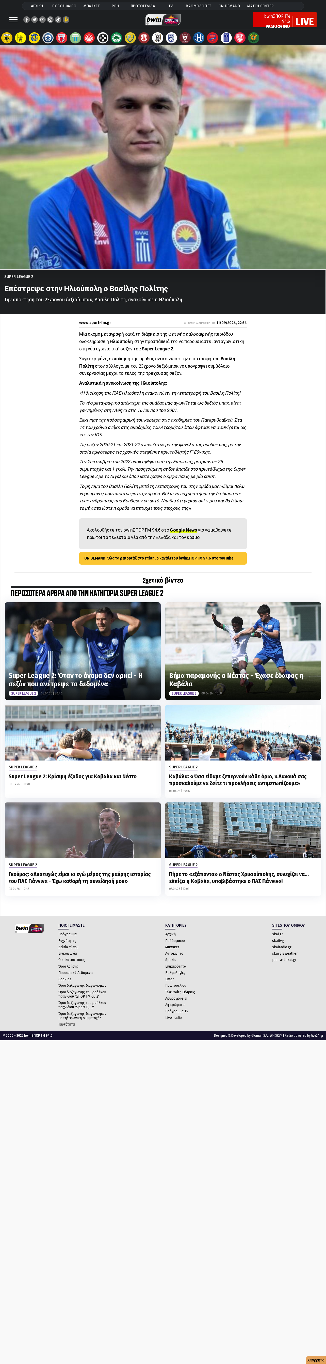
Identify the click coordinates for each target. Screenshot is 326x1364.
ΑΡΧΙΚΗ (37, 6)
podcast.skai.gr (284, 965)
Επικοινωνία (67, 958)
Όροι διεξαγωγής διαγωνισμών (82, 990)
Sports (170, 965)
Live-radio (173, 1022)
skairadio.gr (281, 952)
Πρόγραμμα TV (176, 1016)
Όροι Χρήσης (68, 971)
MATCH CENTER (260, 6)
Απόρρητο (315, 1360)
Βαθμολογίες (175, 977)
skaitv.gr (279, 945)
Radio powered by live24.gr (304, 1040)
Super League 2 (18, 281)
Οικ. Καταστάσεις (71, 965)
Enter (169, 984)
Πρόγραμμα (67, 939)
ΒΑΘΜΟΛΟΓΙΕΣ (198, 6)
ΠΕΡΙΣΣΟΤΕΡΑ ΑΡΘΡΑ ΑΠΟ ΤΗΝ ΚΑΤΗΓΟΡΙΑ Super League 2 (87, 599)
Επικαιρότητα (175, 971)
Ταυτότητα (66, 1029)
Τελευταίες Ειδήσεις (180, 997)
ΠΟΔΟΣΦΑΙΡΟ (64, 6)
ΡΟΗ (115, 6)
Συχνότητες (67, 945)
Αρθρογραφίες (176, 1003)
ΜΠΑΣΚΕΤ (91, 6)
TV (170, 6)
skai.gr (277, 939)
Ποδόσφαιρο (175, 945)
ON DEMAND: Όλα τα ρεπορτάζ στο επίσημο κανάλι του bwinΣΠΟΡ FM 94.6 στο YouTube (159, 563)
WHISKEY (276, 1040)
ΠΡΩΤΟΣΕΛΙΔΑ (143, 6)
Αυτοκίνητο (174, 958)
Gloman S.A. (259, 1040)
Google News (183, 535)
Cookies (64, 984)
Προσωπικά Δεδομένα (75, 977)
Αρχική (170, 939)
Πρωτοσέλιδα (175, 990)
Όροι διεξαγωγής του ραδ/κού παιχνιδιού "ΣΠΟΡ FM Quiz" (82, 999)
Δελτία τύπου (68, 952)
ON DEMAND (229, 6)
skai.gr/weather (285, 958)
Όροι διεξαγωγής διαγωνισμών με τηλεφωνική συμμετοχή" (82, 1020)
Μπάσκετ (172, 952)
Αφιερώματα (175, 1010)
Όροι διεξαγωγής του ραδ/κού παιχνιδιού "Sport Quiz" (82, 1009)
